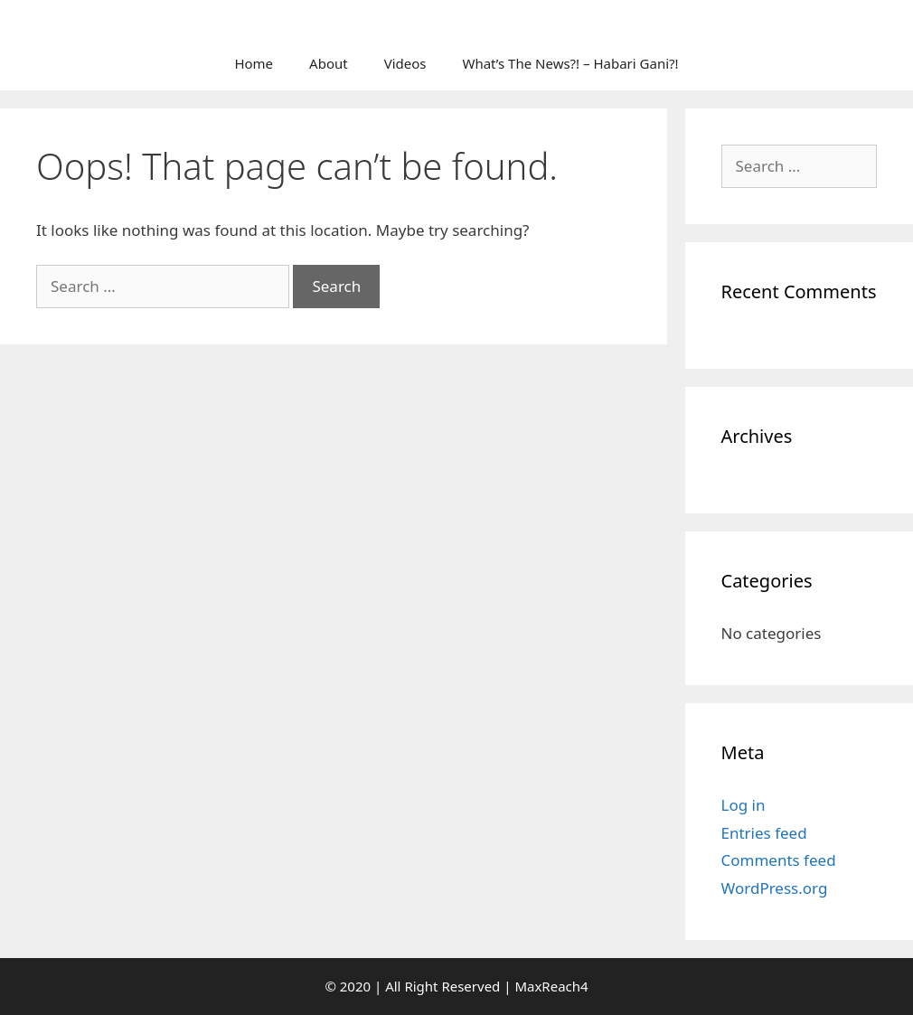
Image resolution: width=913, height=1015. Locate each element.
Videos (405, 63)
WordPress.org (774, 888)
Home (253, 63)
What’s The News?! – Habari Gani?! (570, 63)
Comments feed (778, 860)
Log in (743, 804)
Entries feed (764, 832)
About (328, 63)
